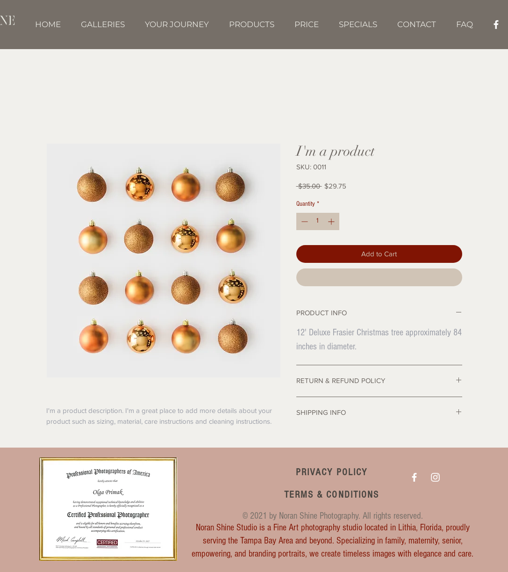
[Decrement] (303, 221)
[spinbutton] (317, 221)
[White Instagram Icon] (435, 477)
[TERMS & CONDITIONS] (332, 494)
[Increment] (332, 221)
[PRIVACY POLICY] (332, 472)
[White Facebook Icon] (496, 24)
